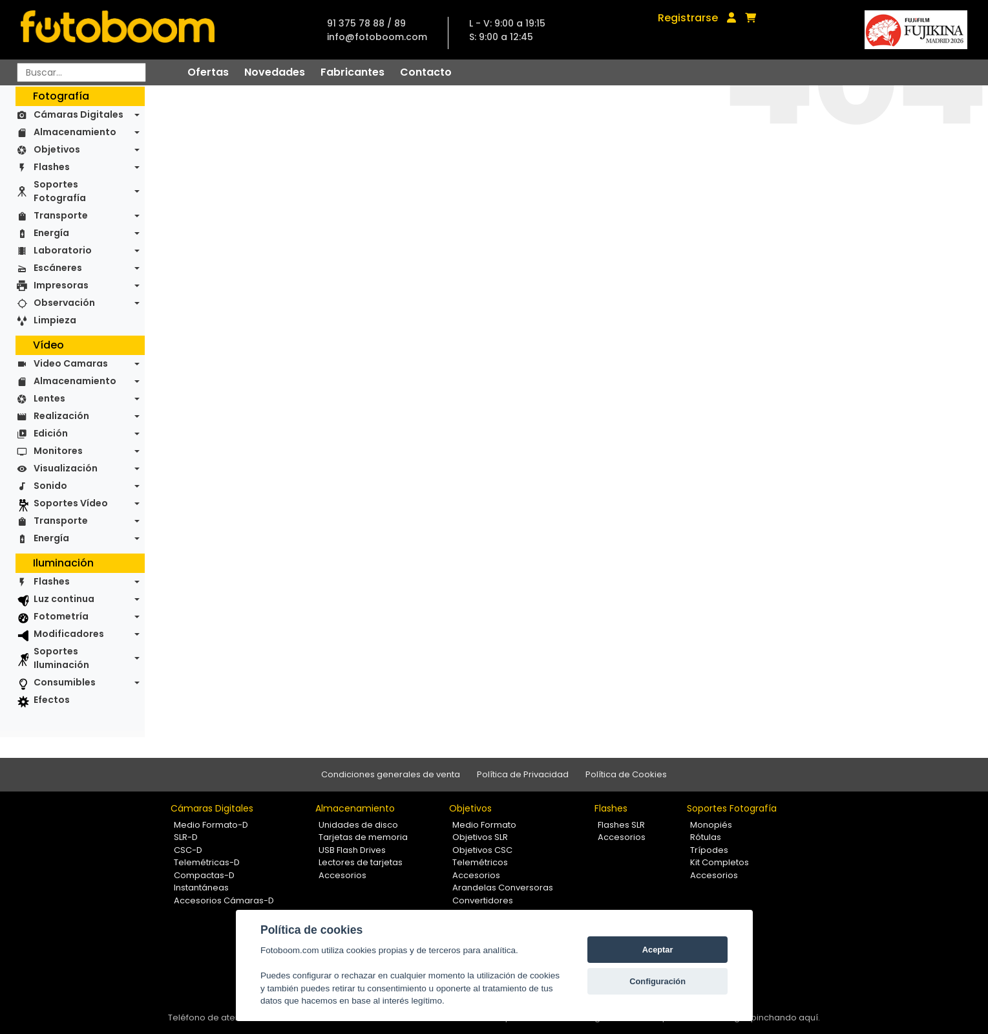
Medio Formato (484, 825)
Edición (51, 433)
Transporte (61, 215)
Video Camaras (71, 363)
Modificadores (69, 633)
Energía (51, 232)
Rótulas (705, 837)
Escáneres (58, 267)
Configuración (657, 981)
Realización (61, 415)
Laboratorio (63, 250)
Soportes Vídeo (71, 503)
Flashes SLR (621, 825)
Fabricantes (352, 72)
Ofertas (208, 72)
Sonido (50, 485)
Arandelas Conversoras (502, 887)
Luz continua (64, 598)
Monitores (58, 450)
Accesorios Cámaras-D (224, 900)
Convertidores (482, 900)
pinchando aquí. (785, 1017)
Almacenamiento (75, 131)
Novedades (274, 72)
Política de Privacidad (523, 774)
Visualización (66, 468)
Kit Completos (719, 862)
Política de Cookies (626, 774)
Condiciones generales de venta (390, 774)
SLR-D (186, 837)
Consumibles (65, 682)
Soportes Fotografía (60, 191)
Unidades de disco (358, 825)
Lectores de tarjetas (361, 862)
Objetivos (57, 149)
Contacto (426, 72)
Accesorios (342, 875)
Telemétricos (480, 862)
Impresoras (61, 285)
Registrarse (688, 17)
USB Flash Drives (352, 850)
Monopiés (711, 825)
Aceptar (657, 949)
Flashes (52, 166)
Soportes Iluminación (61, 658)
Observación (64, 302)
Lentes (49, 398)
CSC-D (188, 850)
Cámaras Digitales (78, 114)
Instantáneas (201, 887)
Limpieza (55, 320)
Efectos (52, 699)
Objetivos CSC (482, 850)
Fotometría (61, 616)
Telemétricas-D (207, 862)
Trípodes (709, 850)
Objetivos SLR (480, 837)
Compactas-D (204, 875)
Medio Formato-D (211, 825)
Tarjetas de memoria (363, 837)
